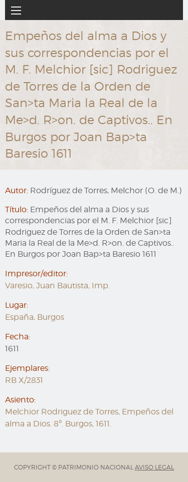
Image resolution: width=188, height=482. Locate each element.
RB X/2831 (24, 380)
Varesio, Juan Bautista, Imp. (57, 285)
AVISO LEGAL (154, 467)
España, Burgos (34, 317)
